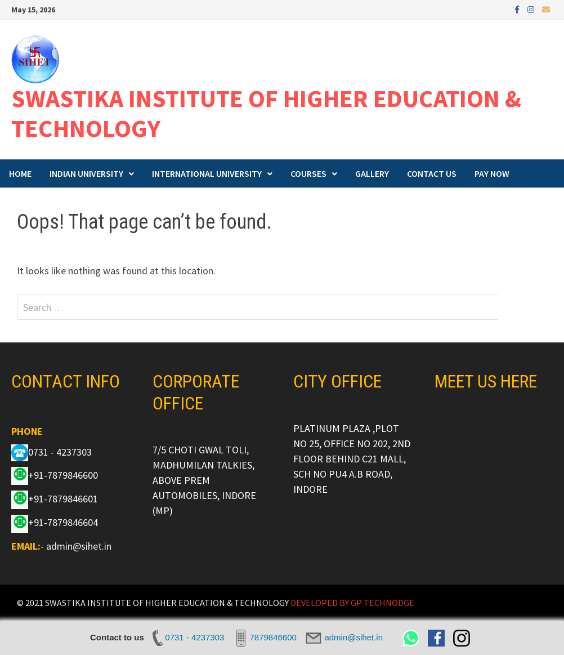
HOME (20, 173)
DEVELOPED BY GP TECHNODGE (352, 602)
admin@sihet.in (78, 546)
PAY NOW (492, 173)
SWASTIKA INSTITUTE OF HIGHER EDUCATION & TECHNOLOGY (266, 113)
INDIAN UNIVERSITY (86, 173)
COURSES (308, 173)
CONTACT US (431, 173)
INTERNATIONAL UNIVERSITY (207, 173)
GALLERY (372, 173)
